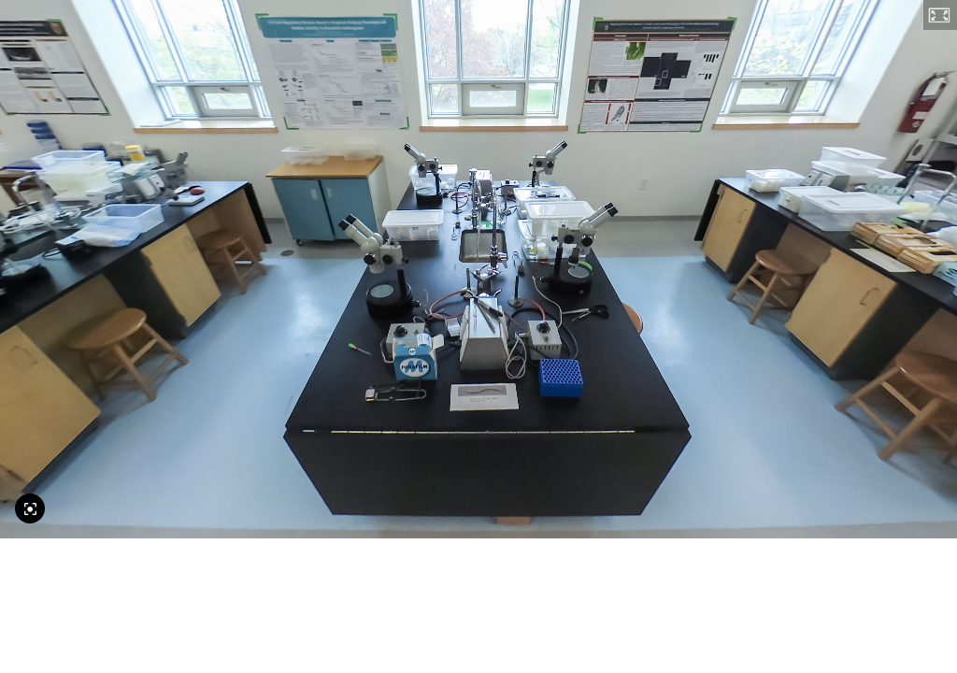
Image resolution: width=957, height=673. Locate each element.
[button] (940, 15)
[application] (478, 269)
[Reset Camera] (30, 508)
